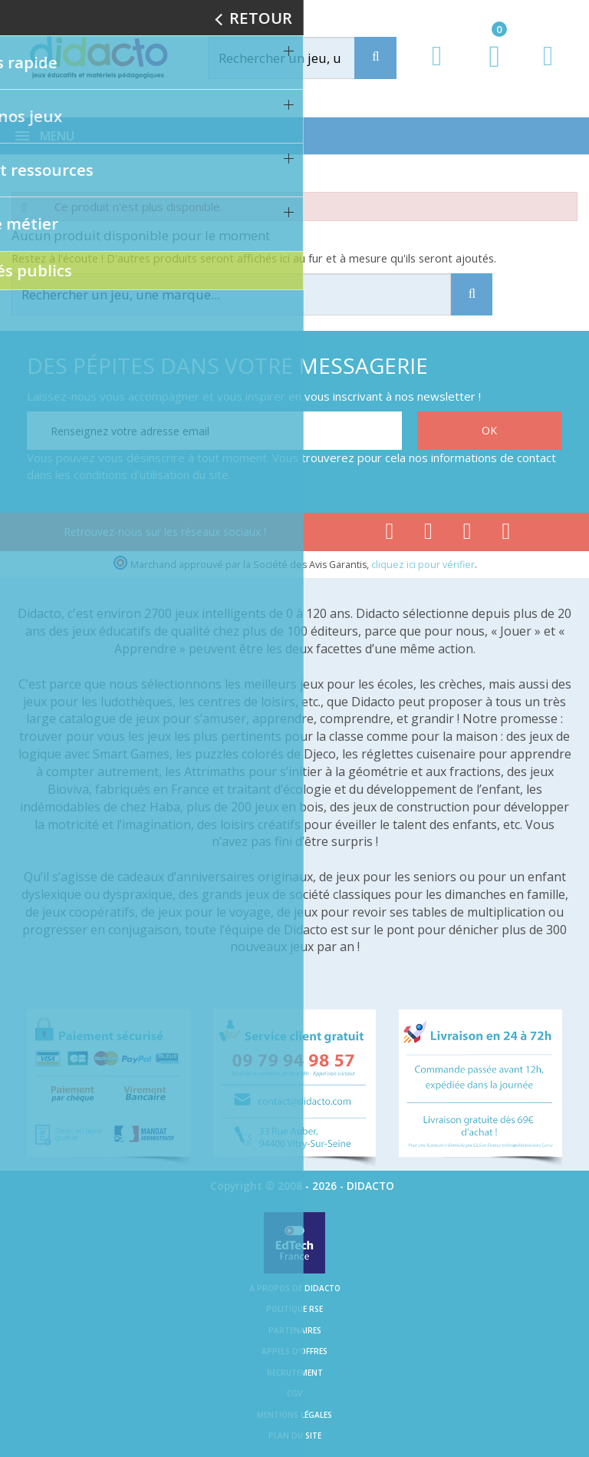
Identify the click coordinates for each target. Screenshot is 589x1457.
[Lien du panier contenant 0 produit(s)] (486, 70)
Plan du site (294, 1435)
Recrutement (295, 1372)
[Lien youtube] (428, 534)
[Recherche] (375, 58)
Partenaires (294, 1330)
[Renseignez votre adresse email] (214, 430)
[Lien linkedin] (506, 534)
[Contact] (548, 70)
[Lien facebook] (389, 534)
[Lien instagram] (467, 534)
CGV (294, 1393)
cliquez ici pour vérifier (423, 564)
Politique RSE (294, 1308)
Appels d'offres (294, 1351)
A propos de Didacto (295, 1288)
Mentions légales (294, 1414)
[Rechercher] (297, 58)
